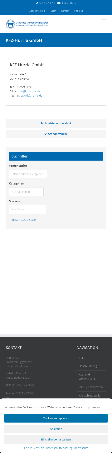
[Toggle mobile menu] (104, 21)
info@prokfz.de (68, 3)
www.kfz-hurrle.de (31, 95)
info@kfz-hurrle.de (29, 91)
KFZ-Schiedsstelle (89, 395)
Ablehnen (56, 428)
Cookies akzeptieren (56, 418)
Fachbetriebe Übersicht (56, 123)
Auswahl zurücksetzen (24, 219)
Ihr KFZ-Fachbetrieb (91, 387)
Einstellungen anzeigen (56, 439)
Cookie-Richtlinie (34, 448)
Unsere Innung (88, 366)
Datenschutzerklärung (59, 448)
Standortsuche (56, 134)
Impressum (81, 448)
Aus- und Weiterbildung (87, 377)
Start (82, 358)
